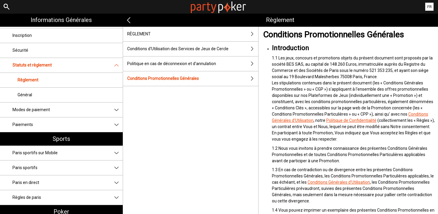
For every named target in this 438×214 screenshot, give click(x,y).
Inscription (22, 35)
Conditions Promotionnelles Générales (192, 78)
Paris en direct (67, 182)
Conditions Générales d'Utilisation (339, 182)
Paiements (67, 124)
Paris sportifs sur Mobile (67, 153)
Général (25, 94)
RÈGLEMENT (192, 34)
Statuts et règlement (67, 65)
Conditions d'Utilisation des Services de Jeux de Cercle (192, 49)
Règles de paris (67, 197)
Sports (61, 138)
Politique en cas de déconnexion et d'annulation (192, 63)
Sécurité (20, 50)
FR (429, 6)
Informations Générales (61, 19)
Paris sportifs (67, 167)
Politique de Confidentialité (351, 120)
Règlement (28, 80)
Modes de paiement (67, 110)
